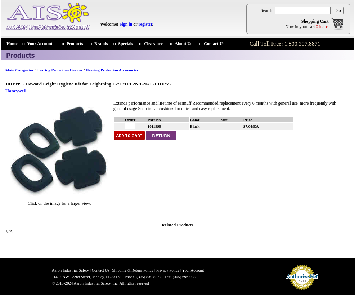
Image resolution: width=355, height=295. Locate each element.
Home (12, 43)
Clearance (153, 43)
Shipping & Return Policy (133, 270)
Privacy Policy (167, 270)
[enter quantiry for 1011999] (130, 126)
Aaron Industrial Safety (70, 270)
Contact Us (214, 43)
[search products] (303, 10)
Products (75, 43)
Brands (101, 43)
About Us (183, 43)
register (145, 24)
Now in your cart (307, 26)
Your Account (40, 43)
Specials (125, 43)
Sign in (126, 24)
